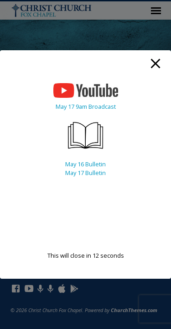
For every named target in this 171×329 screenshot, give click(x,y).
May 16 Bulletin (85, 164)
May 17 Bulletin (85, 173)
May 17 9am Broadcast (86, 106)
